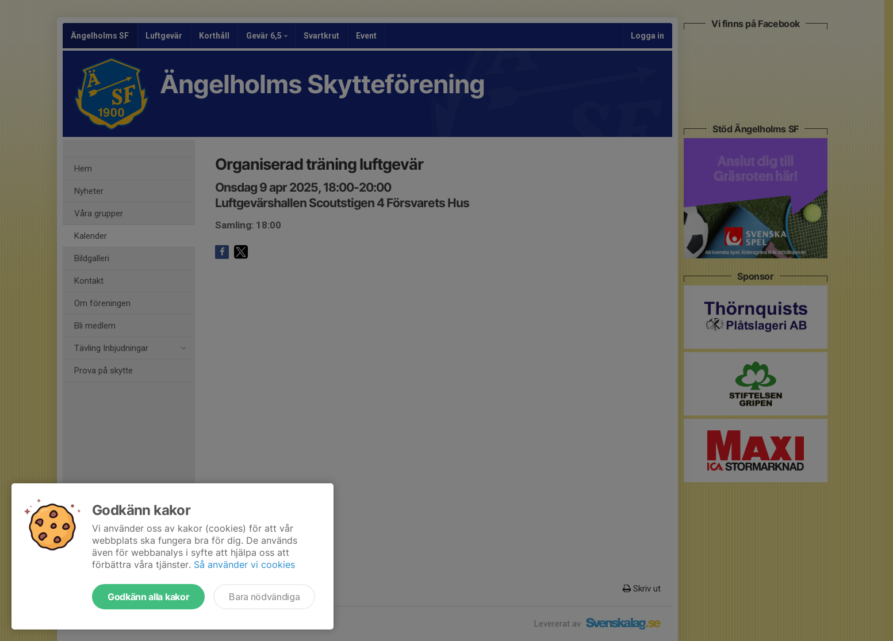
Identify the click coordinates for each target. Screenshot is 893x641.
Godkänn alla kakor (148, 596)
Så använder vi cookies (244, 564)
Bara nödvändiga (264, 596)
